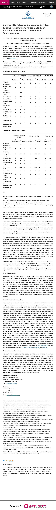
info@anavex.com (12, 383)
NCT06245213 (13, 58)
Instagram (36, 347)
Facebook (30, 347)
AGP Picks (4, 2)
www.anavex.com (43, 345)
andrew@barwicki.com (13, 395)
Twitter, (24, 347)
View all (52, 2)
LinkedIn (44, 347)
